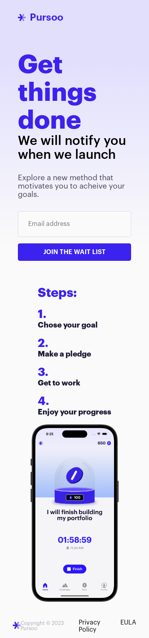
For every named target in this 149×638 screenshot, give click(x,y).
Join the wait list (74, 252)
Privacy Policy (89, 626)
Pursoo (46, 17)
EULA (128, 622)
